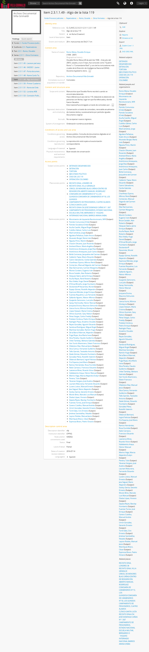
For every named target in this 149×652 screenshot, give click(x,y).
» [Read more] (89, 71)
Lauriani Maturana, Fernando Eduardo (84, 384)
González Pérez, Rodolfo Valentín (82, 357)
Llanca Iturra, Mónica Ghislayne (81, 308)
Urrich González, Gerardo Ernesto (82, 408)
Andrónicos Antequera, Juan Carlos (83, 251)
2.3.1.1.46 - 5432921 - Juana (28, 67)
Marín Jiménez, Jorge (77, 233)
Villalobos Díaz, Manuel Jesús (80, 346)
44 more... (19, 59)
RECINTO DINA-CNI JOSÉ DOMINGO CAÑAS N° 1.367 (90, 207)
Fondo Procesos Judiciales (54, 18)
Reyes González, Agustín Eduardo (82, 324)
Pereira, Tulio (74, 378)
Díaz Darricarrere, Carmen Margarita (83, 268)
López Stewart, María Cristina (80, 311)
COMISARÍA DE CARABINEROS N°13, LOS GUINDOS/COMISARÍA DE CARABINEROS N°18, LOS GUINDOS (89, 197)
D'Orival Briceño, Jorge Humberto (82, 284)
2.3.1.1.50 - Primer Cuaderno (29, 83)
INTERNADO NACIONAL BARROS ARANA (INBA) (88, 215)
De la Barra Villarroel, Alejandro (81, 332)
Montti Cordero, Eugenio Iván (81, 270)
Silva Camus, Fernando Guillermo (82, 349)
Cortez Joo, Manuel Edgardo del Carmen (85, 265)
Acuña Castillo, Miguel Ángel (80, 227)
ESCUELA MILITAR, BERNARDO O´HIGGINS (86, 213)
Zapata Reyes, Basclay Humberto (82, 400)
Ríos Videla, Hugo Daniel (78, 281)
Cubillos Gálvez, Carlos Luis (80, 230)
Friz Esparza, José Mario (78, 362)
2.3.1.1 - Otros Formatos (28, 55)
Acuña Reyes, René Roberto (80, 278)
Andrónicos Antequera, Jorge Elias (82, 249)
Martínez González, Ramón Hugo (82, 330)
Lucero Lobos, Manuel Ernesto (81, 386)
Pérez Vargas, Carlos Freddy (80, 316)
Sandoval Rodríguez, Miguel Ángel (82, 327)
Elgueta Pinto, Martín (77, 241)
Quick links (131, 3)
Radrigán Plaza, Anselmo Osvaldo (82, 322)
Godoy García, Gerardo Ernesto (81, 392)
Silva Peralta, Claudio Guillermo (81, 338)
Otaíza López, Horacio (78, 397)
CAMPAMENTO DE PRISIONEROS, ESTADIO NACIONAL (90, 210)
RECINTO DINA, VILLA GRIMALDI (82, 186)
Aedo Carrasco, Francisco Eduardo (82, 367)
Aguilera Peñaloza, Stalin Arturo (81, 235)
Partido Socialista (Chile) (78, 224)
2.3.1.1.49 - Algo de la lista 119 (29, 79)
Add (123, 27)
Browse (33, 3)
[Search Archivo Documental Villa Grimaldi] (62, 3)
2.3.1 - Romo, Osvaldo (26, 51)
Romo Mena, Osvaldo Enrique (78, 52)
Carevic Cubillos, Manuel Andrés (82, 405)
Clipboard (118, 3)
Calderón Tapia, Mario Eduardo (81, 257)
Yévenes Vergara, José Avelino (81, 381)
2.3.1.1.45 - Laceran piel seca (29, 63)
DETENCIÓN (74, 168)
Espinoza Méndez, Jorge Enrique (82, 292)
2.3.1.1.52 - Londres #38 (27, 91)
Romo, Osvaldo (84, 18)
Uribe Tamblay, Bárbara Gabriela (82, 340)
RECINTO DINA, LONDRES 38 (80, 183)
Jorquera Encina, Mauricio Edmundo (83, 305)
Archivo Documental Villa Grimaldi (80, 76)
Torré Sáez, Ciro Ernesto (78, 411)
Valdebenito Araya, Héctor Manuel (83, 373)
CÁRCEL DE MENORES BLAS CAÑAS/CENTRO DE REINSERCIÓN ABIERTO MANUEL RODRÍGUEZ (127, 579)
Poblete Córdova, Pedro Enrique (82, 319)
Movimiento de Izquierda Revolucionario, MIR (87, 219)
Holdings (15, 39)
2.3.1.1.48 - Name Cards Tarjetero (31, 75)
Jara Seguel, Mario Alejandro (80, 389)
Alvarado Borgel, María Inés (80, 238)
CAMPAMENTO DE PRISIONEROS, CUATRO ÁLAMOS (89, 202)
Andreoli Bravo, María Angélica (81, 246)
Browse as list (126, 38)
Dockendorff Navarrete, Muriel (81, 286)
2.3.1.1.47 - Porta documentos (30, 71)
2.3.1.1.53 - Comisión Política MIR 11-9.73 (34, 95)
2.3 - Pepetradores (29, 47)
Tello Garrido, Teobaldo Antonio (82, 351)
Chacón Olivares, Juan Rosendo (81, 243)
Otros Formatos (99, 18)
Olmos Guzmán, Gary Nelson (80, 313)
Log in (141, 3)
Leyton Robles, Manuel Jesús (80, 416)
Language (124, 3)
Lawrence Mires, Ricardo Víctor (81, 370)
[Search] (80, 3)
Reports (124, 35)
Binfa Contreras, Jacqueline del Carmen (84, 254)
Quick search (27, 39)
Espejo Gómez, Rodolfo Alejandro (82, 289)
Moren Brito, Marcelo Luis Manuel (82, 394)
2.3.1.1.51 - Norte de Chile (28, 87)
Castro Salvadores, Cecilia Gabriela (82, 260)
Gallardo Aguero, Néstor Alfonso (82, 297)
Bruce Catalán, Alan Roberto (80, 273)
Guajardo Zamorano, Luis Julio (81, 300)
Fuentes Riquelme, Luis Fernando (82, 295)
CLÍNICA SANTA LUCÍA (78, 204)
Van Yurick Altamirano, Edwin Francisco (84, 343)
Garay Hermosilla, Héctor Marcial (82, 303)
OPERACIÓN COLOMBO (78, 179)
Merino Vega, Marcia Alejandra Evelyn (84, 375)
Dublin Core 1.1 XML (127, 47)
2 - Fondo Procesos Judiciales (31, 43)
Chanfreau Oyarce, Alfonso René (82, 262)
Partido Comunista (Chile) (79, 222)
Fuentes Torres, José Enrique (80, 402)
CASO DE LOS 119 (76, 176)
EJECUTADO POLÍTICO (78, 174)
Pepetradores (71, 18)
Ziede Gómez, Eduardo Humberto (82, 354)
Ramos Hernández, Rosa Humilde (82, 365)
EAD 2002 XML (126, 51)
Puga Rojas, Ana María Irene (80, 335)
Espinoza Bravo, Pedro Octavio (81, 421)
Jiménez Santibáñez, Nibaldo (80, 413)
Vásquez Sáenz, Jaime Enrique (81, 276)
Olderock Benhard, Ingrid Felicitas (82, 359)
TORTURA (73, 171)
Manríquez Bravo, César (78, 419)
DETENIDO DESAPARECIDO (80, 166)
